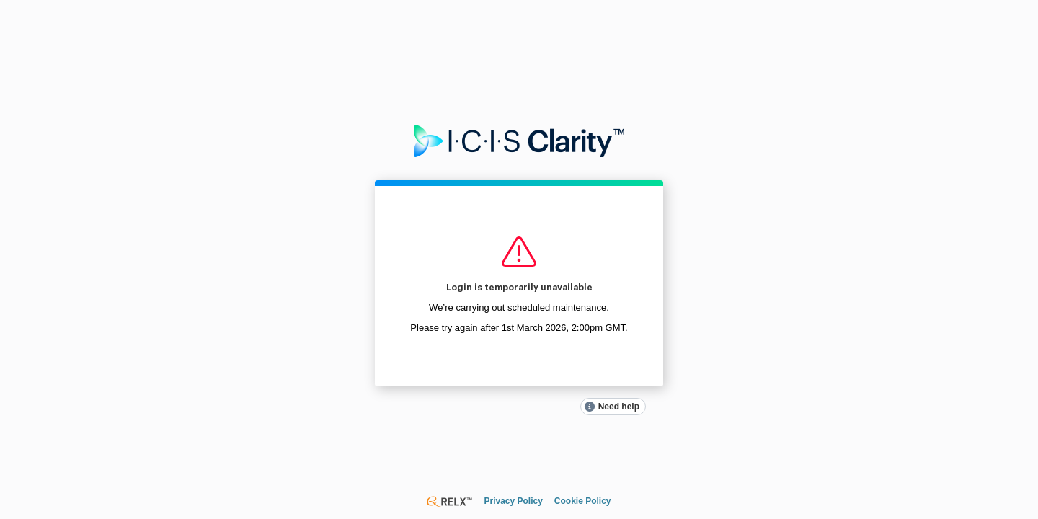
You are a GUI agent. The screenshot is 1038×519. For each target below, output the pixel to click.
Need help (618, 406)
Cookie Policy (582, 501)
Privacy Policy (513, 501)
